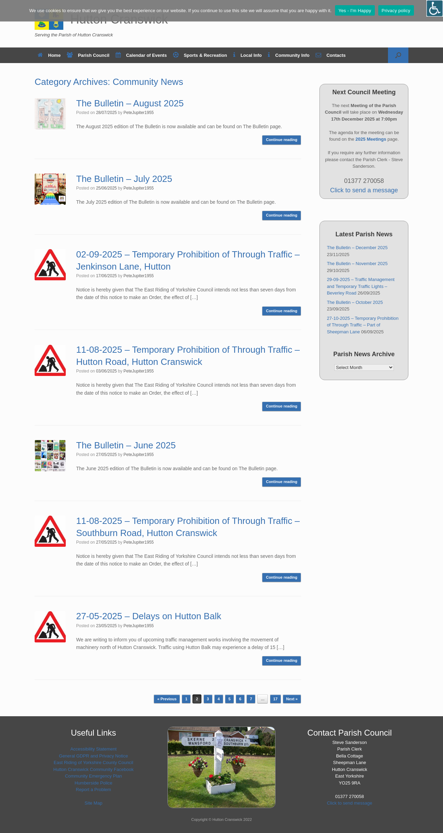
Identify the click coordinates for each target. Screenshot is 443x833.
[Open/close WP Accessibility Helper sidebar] (434, 8)
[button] (398, 55)
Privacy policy (396, 10)
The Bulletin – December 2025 (357, 247)
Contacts (331, 55)
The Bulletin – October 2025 (355, 302)
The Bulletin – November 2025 (357, 263)
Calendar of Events (141, 55)
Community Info (288, 55)
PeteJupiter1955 (139, 112)
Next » (292, 699)
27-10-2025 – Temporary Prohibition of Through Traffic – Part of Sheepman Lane (362, 325)
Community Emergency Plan (93, 776)
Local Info (247, 55)
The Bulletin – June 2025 (126, 445)
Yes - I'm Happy (354, 10)
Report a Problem (93, 789)
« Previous (167, 699)
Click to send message (349, 803)
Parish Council (88, 55)
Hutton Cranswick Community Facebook (93, 769)
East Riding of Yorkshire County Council (93, 762)
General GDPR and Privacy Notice (93, 756)
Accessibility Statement (93, 749)
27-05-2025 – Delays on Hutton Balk (148, 616)
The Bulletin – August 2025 (130, 103)
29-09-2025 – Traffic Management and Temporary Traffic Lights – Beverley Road (361, 286)
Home (49, 55)
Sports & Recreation (200, 55)
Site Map (93, 803)
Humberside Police (93, 783)
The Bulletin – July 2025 (124, 179)
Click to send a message (364, 190)
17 (275, 699)
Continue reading (281, 140)
